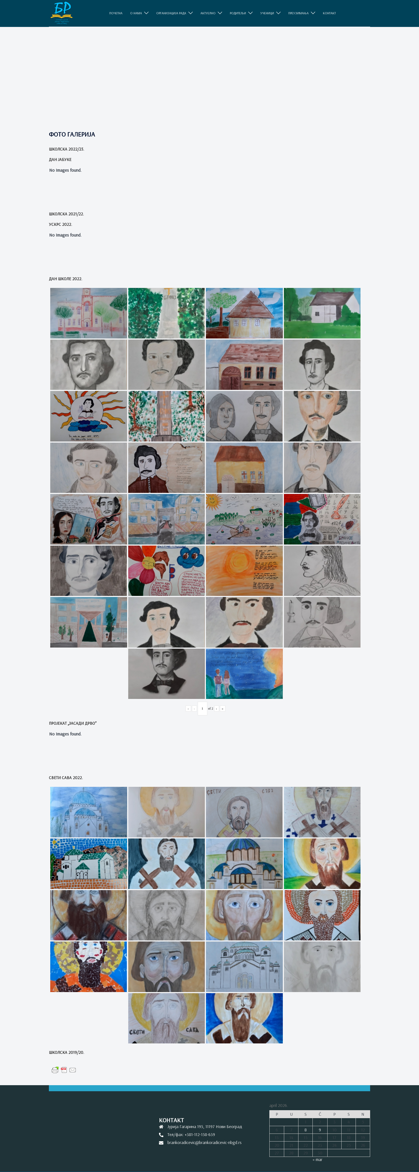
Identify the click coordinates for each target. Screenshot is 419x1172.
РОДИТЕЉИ (238, 13)
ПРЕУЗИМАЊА (298, 13)
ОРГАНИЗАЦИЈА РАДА (171, 13)
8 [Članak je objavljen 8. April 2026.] (306, 1129)
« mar (317, 1159)
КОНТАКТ (329, 13)
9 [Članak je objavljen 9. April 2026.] (320, 1129)
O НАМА (136, 13)
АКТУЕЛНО (208, 13)
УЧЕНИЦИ (267, 13)
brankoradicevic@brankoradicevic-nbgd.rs (204, 1142)
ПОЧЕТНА (115, 13)
